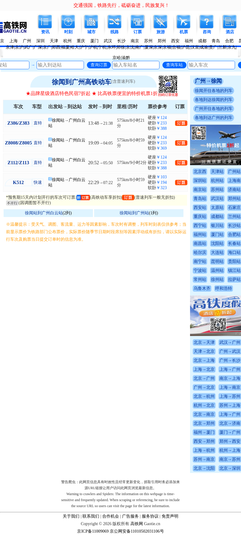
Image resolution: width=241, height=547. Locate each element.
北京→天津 (204, 342)
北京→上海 (204, 360)
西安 (175, 41)
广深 (38, 47)
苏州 (148, 41)
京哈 (116, 57)
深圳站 (200, 180)
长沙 (121, 41)
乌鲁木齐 (202, 288)
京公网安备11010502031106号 (137, 531)
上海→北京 (204, 369)
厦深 (148, 47)
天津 (54, 41)
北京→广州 (204, 378)
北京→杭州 (204, 396)
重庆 (81, 41)
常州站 (200, 279)
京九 (232, 47)
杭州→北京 (204, 405)
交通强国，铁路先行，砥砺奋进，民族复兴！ (121, 5)
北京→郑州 (204, 423)
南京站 (200, 189)
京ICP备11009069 (93, 531)
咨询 (207, 32)
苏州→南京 (204, 459)
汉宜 (195, 47)
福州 (189, 41)
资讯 (45, 32)
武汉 (108, 41)
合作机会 (110, 516)
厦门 (94, 41)
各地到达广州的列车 (214, 117)
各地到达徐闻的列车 (214, 99)
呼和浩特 (223, 288)
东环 (111, 47)
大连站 (217, 252)
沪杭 (93, 47)
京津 (10, 47)
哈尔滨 (200, 252)
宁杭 (102, 47)
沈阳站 (217, 243)
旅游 (160, 32)
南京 (135, 41)
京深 (157, 47)
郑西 (56, 47)
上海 (13, 41)
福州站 (200, 234)
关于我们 (71, 516)
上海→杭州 (204, 450)
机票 (184, 32)
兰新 (222, 47)
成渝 (204, 47)
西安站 (200, 207)
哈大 (74, 47)
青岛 (216, 41)
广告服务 (130, 516)
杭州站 (217, 180)
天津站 (217, 171)
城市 (91, 32)
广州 (27, 41)
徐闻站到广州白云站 (44, 213)
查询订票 (99, 64)
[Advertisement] (96, 288)
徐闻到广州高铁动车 (81, 82)
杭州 (67, 41)
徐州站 (217, 279)
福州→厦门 (204, 432)
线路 (114, 32)
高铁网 (136, 524)
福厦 (65, 47)
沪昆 (185, 47)
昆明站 (217, 261)
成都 (202, 41)
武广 (28, 47)
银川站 (217, 225)
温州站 (217, 270)
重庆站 (200, 216)
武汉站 (217, 198)
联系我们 (90, 516)
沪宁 (84, 47)
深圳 (40, 41)
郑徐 (121, 47)
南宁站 (200, 261)
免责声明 (170, 516)
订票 (137, 32)
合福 (176, 47)
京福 (167, 47)
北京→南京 (204, 414)
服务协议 (150, 516)
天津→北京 (204, 351)
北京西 (200, 171)
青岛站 (200, 198)
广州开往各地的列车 (214, 108)
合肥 (229, 41)
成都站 (217, 216)
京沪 (19, 47)
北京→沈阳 (204, 468)
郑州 (162, 41)
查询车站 (174, 64)
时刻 (68, 32)
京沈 (130, 47)
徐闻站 (58, 120)
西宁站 (200, 225)
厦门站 (217, 234)
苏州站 (217, 189)
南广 (139, 47)
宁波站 (200, 270)
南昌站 (200, 243)
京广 (47, 47)
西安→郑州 (204, 441)
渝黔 (126, 57)
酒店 (230, 32)
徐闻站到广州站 (134, 213)
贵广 (213, 47)
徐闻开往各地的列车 (214, 90)
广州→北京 (204, 387)
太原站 (217, 207)
